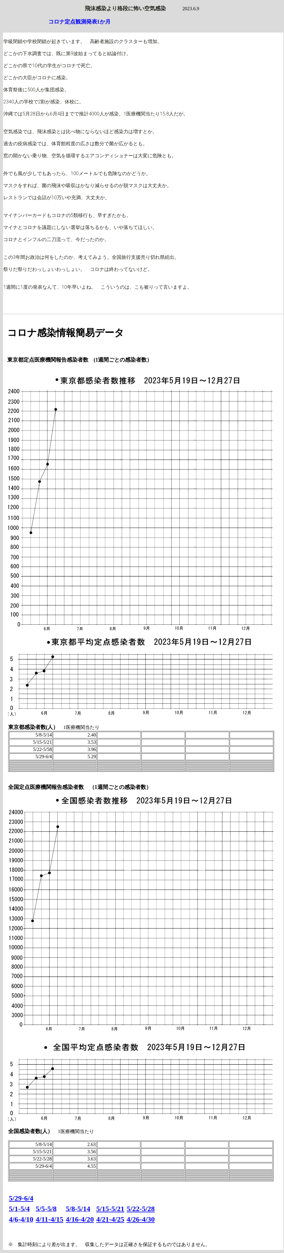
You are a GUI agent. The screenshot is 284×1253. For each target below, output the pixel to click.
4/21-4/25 (110, 1219)
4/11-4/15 (49, 1219)
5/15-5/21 (110, 1209)
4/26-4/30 (141, 1219)
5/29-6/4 (21, 1198)
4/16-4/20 (80, 1219)
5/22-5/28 (141, 1209)
